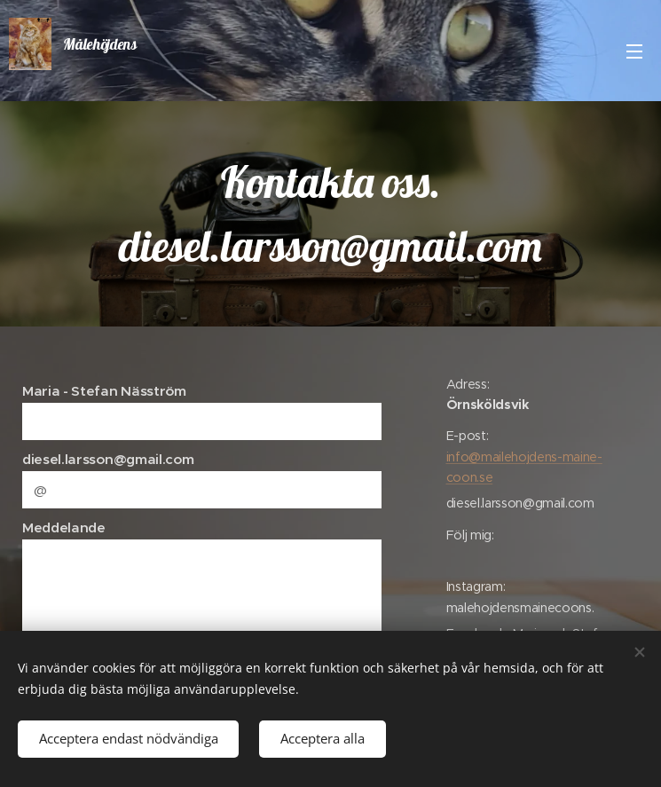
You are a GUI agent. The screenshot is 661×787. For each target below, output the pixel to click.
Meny (634, 51)
